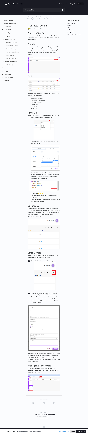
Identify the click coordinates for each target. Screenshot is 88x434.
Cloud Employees (9, 77)
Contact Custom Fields (11, 61)
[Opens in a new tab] (44, 427)
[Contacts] (55, 17)
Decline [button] (73, 431)
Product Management (10, 23)
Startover (61, 4)
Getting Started (8, 20)
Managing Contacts (10, 39)
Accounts (7, 68)
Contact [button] (80, 4)
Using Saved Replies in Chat (44, 416)
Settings (6, 80)
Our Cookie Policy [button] (64, 431)
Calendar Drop (44, 418)
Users (6, 71)
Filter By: (70, 29)
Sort (69, 27)
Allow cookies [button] (81, 431)
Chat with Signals (70, 4)
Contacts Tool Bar (73, 23)
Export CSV (71, 31)
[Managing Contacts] (32, 19)
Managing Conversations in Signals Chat (44, 414)
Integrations (7, 74)
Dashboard (7, 26)
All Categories (31, 17)
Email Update (71, 33)
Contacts (7, 36)
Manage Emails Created (74, 35)
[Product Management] (43, 17)
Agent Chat (7, 29)
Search (69, 25)
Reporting (7, 33)
